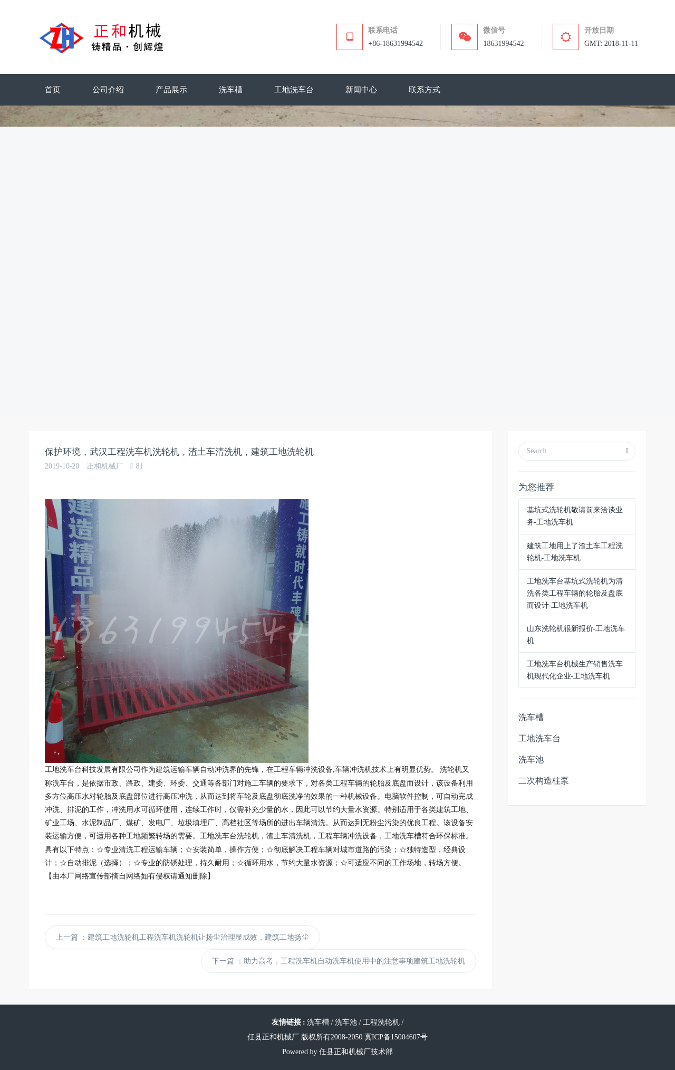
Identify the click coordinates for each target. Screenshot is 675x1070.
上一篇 (182, 937)
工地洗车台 (539, 738)
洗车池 (531, 759)
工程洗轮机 (381, 1022)
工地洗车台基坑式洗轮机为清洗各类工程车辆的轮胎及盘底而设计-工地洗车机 (575, 593)
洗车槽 (531, 717)
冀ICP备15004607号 (396, 1037)
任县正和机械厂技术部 (356, 1052)
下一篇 (338, 961)
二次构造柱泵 (543, 780)
